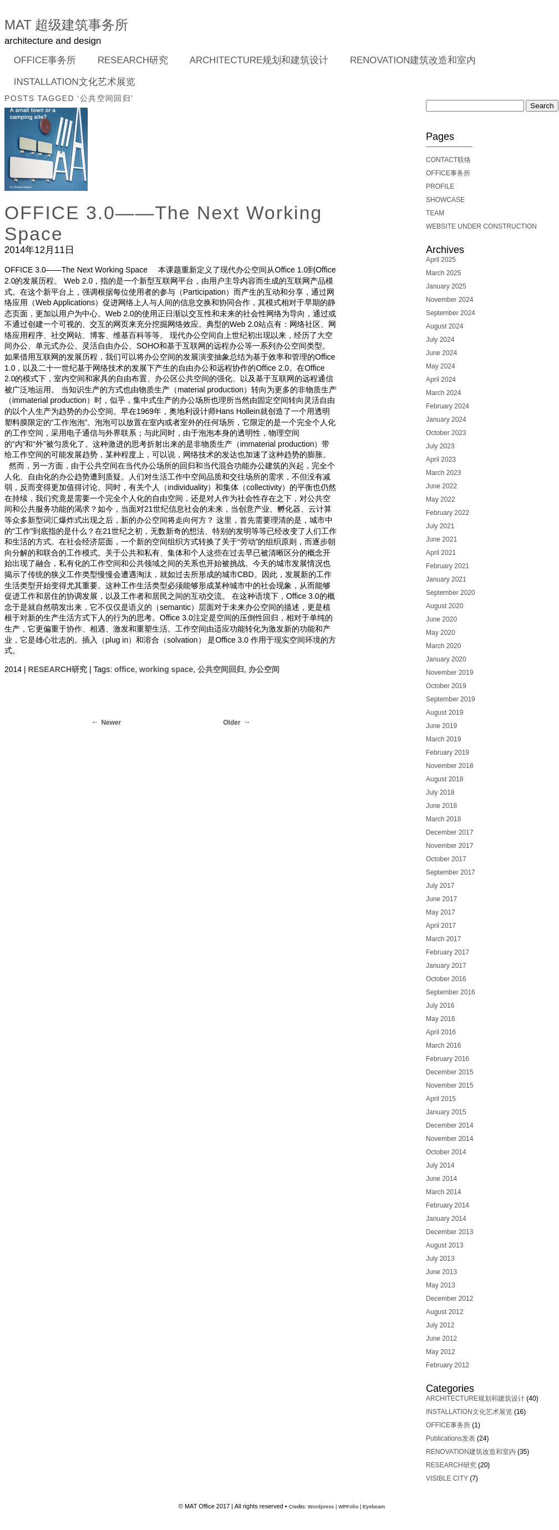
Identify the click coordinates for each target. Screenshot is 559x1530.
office (124, 669)
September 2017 (450, 872)
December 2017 (449, 832)
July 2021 (440, 526)
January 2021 (446, 579)
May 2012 (440, 1352)
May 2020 (440, 633)
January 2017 (446, 965)
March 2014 (443, 1192)
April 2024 (441, 379)
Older (231, 722)
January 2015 (446, 1112)
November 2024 (449, 300)
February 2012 (447, 1365)
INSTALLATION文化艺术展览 (74, 82)
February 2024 (447, 406)
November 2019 (449, 672)
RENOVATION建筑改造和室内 (413, 60)
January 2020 (446, 659)
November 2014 (449, 1139)
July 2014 (440, 1165)
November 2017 (449, 846)
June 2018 (441, 806)
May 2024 (440, 366)
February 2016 (447, 1059)
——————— (449, 146)
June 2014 (441, 1179)
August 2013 (444, 1245)
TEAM (435, 213)
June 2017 (441, 899)
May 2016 (440, 1019)
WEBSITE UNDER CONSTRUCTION (481, 226)
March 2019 (443, 739)
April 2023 (441, 459)
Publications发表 (450, 1438)
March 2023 (443, 473)
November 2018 (449, 766)
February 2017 (447, 952)
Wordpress (321, 1506)
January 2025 (446, 286)
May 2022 (440, 499)
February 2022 (447, 513)
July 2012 (440, 1325)
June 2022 (441, 486)
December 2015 (449, 1072)
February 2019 (447, 752)
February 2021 (447, 566)
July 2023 (440, 446)
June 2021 (441, 539)
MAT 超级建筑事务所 (66, 24)
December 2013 (449, 1232)
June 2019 (441, 726)
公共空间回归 (220, 669)
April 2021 (441, 553)
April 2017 (441, 926)
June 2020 (441, 619)
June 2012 (441, 1338)
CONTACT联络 (448, 160)
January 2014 (446, 1219)
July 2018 (440, 792)
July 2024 (440, 340)
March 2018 (443, 819)
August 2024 (444, 326)
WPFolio (348, 1506)
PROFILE (440, 186)
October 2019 (446, 686)
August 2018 (444, 779)
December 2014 (449, 1125)
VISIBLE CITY (447, 1478)
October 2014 (446, 1152)
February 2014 (447, 1205)
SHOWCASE (445, 200)
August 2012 (444, 1312)
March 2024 (443, 393)
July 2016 (440, 1005)
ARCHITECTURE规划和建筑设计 (259, 60)
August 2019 (444, 712)
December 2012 (449, 1298)
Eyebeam (374, 1506)
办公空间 (264, 669)
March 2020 (443, 646)
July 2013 (440, 1259)
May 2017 (440, 912)
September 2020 (450, 593)
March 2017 (443, 939)
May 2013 (440, 1285)
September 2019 (450, 699)
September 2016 (450, 992)
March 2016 (443, 1045)
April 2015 (441, 1099)
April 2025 (441, 260)
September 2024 (450, 313)
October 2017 (446, 859)
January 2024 (446, 419)
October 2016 (446, 979)
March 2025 (443, 273)
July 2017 (440, 886)
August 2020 (444, 606)
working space (166, 669)
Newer (111, 722)
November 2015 (449, 1085)
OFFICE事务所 (41, 61)
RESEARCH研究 (129, 61)
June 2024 (441, 353)
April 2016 (441, 1032)
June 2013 (441, 1272)
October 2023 (446, 433)
